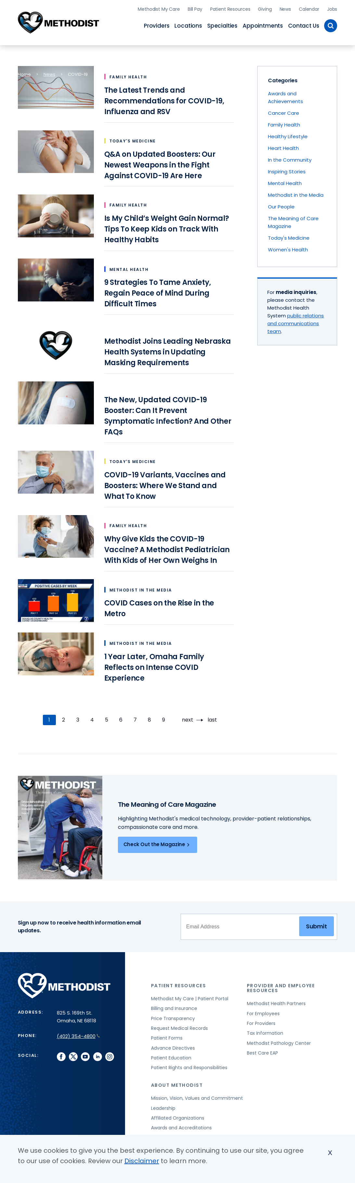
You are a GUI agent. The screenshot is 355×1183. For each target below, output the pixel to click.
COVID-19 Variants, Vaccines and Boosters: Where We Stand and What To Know (165, 483)
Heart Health (283, 146)
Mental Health (285, 181)
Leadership (163, 1106)
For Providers (261, 1021)
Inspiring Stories (287, 169)
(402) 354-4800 (78, 1034)
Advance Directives (173, 1046)
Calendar (309, 8)
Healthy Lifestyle (288, 134)
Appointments (263, 25)
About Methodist (177, 1083)
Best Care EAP (262, 1051)
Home (24, 73)
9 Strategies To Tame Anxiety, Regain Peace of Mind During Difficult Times (157, 291)
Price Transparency (173, 1016)
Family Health (284, 123)
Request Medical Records (179, 1026)
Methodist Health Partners (276, 1002)
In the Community (289, 158)
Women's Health (288, 248)
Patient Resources (230, 8)
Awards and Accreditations (181, 1126)
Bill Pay (195, 8)
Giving (265, 8)
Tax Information (265, 1031)
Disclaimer (141, 1160)
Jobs (332, 8)
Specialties (222, 25)
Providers (156, 25)
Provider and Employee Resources (281, 986)
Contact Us (303, 25)
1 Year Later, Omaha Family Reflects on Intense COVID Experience (154, 665)
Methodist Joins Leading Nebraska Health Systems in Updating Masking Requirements (167, 350)
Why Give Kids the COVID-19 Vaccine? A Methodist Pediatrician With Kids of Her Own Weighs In (167, 548)
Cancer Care (283, 111)
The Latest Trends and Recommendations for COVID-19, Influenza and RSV (164, 99)
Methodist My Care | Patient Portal (189, 997)
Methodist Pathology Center (279, 1041)
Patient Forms (167, 1036)
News (285, 8)
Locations (188, 25)
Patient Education (171, 1056)
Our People (281, 205)
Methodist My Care (159, 8)
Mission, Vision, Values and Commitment (197, 1096)
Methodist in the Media (295, 193)
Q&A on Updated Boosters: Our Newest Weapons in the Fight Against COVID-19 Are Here (160, 163)
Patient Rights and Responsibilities (189, 1066)
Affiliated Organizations (177, 1116)
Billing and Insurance (174, 1007)
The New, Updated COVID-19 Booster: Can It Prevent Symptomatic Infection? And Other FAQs (168, 414)
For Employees (263, 1011)
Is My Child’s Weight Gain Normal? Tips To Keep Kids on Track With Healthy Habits (166, 227)
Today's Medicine (289, 236)
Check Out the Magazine (157, 843)
